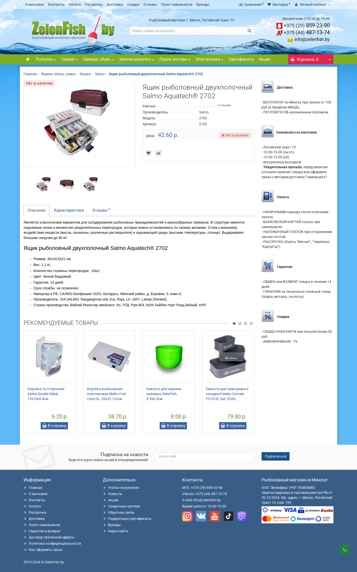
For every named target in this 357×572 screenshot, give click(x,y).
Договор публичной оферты (49, 537)
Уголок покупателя (121, 488)
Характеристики (69, 210)
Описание (36, 210)
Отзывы (150, 4)
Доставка (115, 4)
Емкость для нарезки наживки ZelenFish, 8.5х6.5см (164, 394)
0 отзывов (224, 105)
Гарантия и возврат (42, 531)
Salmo (100, 74)
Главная (30, 74)
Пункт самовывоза (176, 4)
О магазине (34, 4)
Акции (264, 59)
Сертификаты (241, 59)
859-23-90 (307, 25)
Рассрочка (94, 4)
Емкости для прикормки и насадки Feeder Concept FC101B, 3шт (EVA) (227, 394)
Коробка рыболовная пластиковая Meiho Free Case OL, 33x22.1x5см (106, 394)
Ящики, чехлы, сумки (58, 74)
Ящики (85, 74)
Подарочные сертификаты (127, 519)
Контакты (56, 4)
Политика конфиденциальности (52, 543)
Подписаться (275, 456)
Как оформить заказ (43, 550)
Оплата (75, 4)
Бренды (203, 4)
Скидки (133, 4)
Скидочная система (121, 506)
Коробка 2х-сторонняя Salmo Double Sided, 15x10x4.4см (46, 394)
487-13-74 (307, 32)
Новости (112, 494)
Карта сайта (115, 531)
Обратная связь (118, 512)
